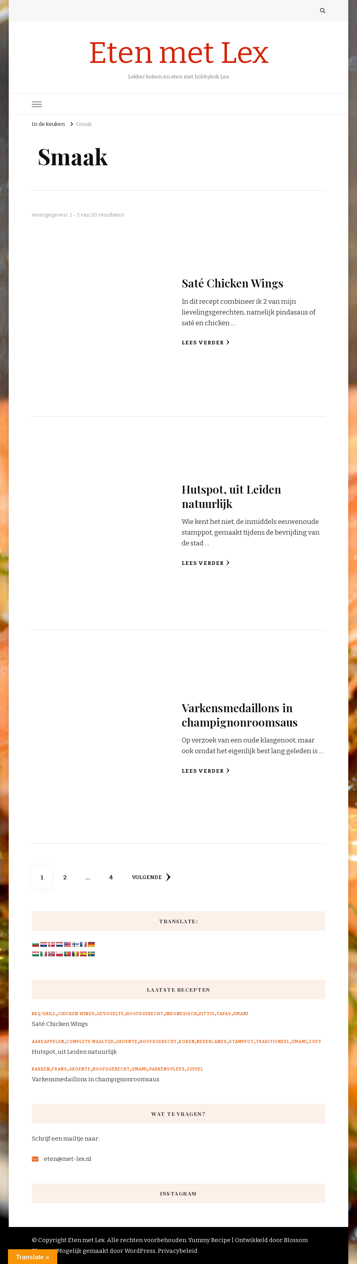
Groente (127, 1041)
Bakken (41, 1069)
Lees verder (206, 342)
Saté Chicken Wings (232, 282)
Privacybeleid (178, 1250)
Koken (187, 1041)
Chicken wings (76, 1014)
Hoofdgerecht (144, 1014)
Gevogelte (110, 1014)
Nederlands (212, 1041)
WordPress (139, 1250)
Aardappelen (48, 1041)
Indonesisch (181, 1014)
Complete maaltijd (90, 1041)
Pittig (207, 1014)
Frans (59, 1069)
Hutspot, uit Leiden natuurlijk (232, 495)
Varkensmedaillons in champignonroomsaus (240, 714)
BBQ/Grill (44, 1014)
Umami (240, 1014)
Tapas (224, 1014)
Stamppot (241, 1041)
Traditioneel (273, 1041)
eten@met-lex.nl (67, 1158)
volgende (151, 877)
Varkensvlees (167, 1069)
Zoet (315, 1041)
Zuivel (195, 1069)
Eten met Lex (179, 53)
